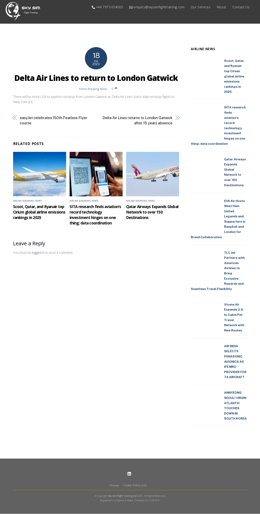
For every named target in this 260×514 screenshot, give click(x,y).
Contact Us (241, 7)
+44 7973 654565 (107, 7)
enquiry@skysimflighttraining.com (156, 7)
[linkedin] (129, 473)
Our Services (201, 7)
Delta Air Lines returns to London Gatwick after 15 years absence (137, 120)
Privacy (114, 485)
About (221, 7)
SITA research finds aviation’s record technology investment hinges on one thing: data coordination (95, 215)
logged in (38, 253)
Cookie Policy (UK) (135, 485)
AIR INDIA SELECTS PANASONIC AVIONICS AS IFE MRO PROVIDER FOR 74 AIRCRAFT (235, 362)
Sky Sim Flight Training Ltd (122, 496)
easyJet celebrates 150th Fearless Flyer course (53, 120)
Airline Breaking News (93, 89)
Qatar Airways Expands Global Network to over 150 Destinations (152, 212)
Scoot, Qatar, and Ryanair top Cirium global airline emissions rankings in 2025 (39, 212)
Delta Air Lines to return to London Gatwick (96, 78)
